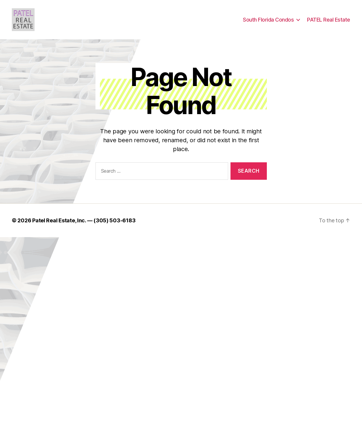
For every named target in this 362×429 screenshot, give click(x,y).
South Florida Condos (268, 21)
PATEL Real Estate (328, 21)
